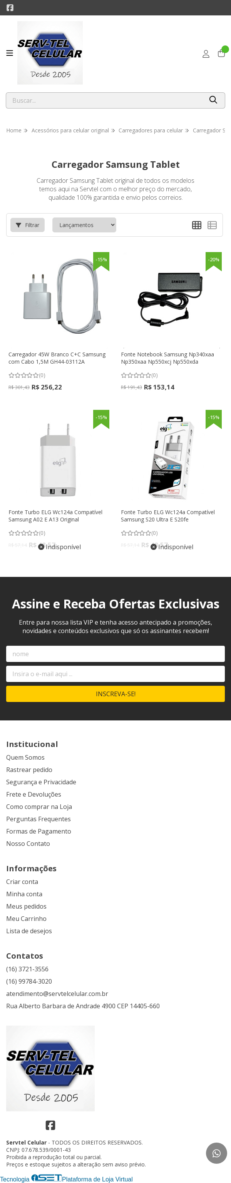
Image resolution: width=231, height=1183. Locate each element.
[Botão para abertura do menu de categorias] (9, 53)
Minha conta (24, 894)
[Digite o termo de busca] (104, 100)
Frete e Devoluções (33, 794)
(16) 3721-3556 (27, 969)
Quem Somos (25, 757)
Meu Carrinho (26, 918)
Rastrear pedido (29, 769)
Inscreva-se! (116, 694)
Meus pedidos (26, 906)
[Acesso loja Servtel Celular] (206, 54)
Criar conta (22, 881)
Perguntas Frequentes (38, 819)
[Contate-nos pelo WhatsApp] (216, 1153)
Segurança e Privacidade (41, 782)
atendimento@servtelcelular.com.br (57, 993)
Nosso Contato (28, 843)
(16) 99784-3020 (29, 981)
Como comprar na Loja (39, 806)
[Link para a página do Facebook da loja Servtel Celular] (10, 8)
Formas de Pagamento (38, 831)
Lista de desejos (29, 931)
